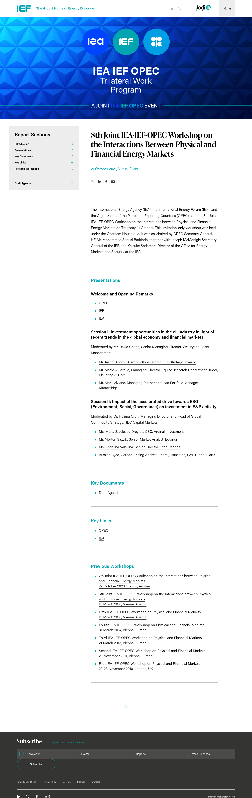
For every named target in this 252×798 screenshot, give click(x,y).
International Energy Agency (112, 209)
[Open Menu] (227, 8)
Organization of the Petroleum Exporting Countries (129, 215)
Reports (121, 750)
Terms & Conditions (26, 768)
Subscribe (215, 750)
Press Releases (170, 750)
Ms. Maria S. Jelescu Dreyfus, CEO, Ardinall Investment (134, 430)
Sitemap (81, 768)
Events (75, 750)
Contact (96, 768)
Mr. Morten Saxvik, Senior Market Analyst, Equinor (131, 437)
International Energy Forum (172, 209)
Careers (67, 768)
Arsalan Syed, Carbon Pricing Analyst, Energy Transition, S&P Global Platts (150, 453)
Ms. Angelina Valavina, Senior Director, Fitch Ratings (132, 445)
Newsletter (33, 750)
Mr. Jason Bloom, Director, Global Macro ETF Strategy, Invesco (140, 361)
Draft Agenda (102, 491)
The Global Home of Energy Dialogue (67, 8)
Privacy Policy (49, 768)
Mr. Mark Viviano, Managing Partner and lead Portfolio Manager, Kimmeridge (142, 384)
